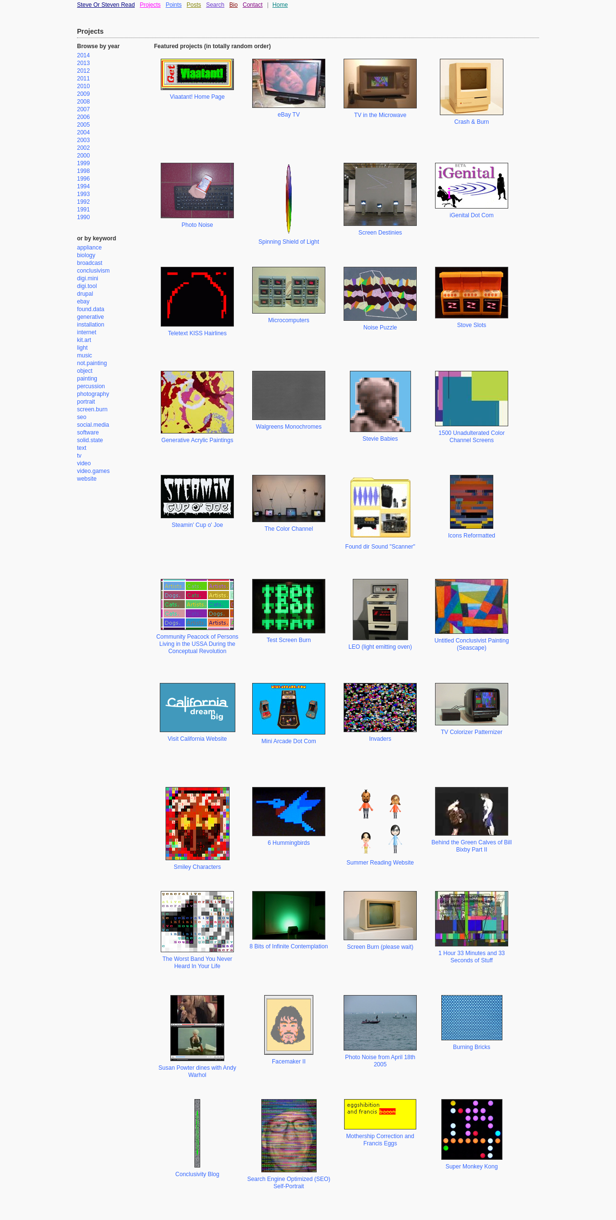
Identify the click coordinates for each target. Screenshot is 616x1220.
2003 (83, 140)
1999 (83, 163)
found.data (90, 309)
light (82, 347)
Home (280, 4)
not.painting (92, 363)
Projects (150, 4)
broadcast (90, 263)
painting (87, 378)
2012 (83, 70)
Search (215, 4)
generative (90, 317)
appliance (89, 247)
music (84, 355)
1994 (83, 186)
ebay (83, 301)
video (84, 463)
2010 (83, 86)
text (81, 448)
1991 (83, 209)
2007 (83, 109)
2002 (83, 147)
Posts (194, 4)
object (84, 370)
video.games (93, 471)
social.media (93, 424)
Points (173, 4)
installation (90, 324)
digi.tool (87, 286)
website (87, 478)
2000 (83, 155)
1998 (83, 171)
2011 (83, 78)
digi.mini (87, 278)
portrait (86, 401)
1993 (83, 194)
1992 (83, 201)
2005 (83, 124)
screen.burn (92, 409)
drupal (85, 293)
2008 (83, 101)
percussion (91, 386)
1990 (83, 217)
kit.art (84, 340)
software (88, 432)
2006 (83, 117)
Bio (234, 4)
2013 (83, 63)
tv (79, 455)
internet (86, 332)
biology (86, 255)
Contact (252, 4)
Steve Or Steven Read (106, 4)
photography (93, 394)
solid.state (90, 440)
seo (81, 417)
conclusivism (93, 270)
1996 (83, 178)
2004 (83, 132)
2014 (83, 55)
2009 (83, 94)
